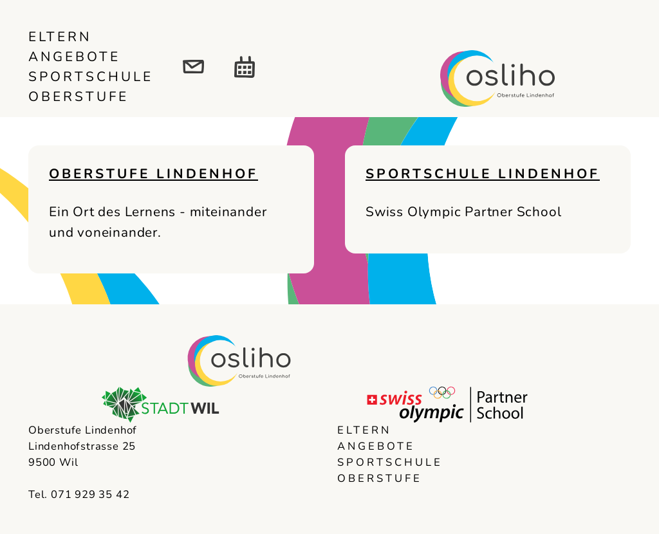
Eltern (59, 37)
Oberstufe (78, 96)
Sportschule (90, 77)
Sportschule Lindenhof (483, 174)
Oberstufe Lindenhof (153, 174)
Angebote (74, 57)
